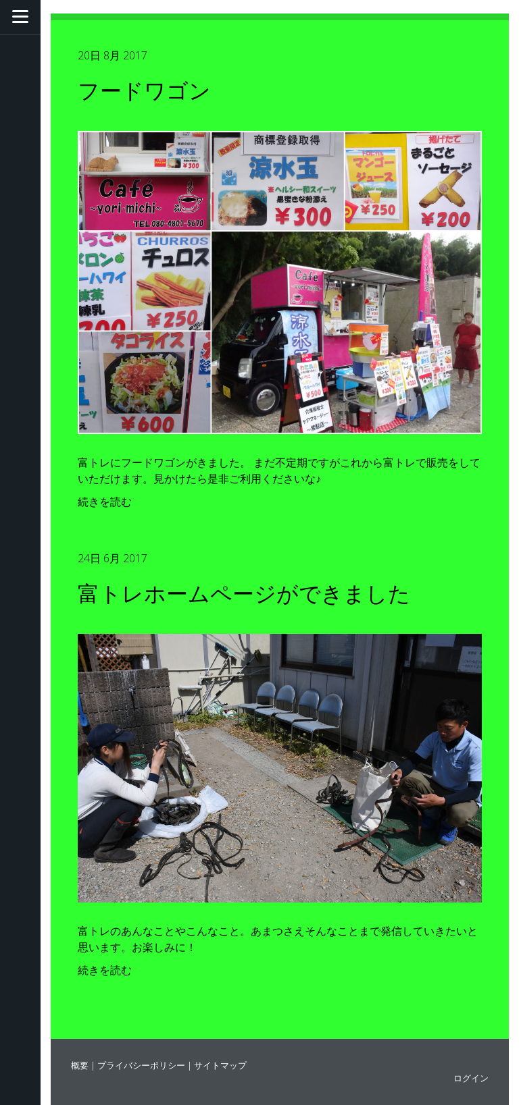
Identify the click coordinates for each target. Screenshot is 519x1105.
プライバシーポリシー (141, 1065)
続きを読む (105, 501)
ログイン (471, 1078)
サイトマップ (220, 1065)
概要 (80, 1065)
